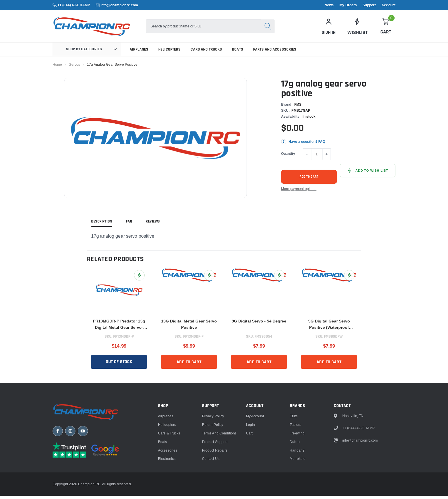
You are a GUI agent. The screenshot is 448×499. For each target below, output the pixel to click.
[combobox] (203, 28)
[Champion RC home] (87, 474)
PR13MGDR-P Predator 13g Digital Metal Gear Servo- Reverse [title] (119, 328)
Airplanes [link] (139, 52)
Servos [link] (74, 67)
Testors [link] (295, 486)
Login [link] (250, 486)
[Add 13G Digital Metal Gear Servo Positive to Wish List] (209, 278)
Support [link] (369, 5)
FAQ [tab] (129, 225)
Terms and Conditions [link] (219, 495)
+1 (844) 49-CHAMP (73, 5)
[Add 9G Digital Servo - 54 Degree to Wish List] (279, 278)
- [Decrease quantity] (307, 157)
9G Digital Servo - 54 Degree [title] (259, 324)
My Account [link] (255, 478)
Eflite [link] (294, 478)
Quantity (288, 156)
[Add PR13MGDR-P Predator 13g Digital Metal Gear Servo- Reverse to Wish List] (139, 278)
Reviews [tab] (153, 225)
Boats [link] (237, 52)
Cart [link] (249, 495)
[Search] (268, 28)
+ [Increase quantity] (326, 157)
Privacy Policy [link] (213, 478)
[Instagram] (70, 493)
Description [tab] (101, 225)
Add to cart (309, 180)
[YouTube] (83, 493)
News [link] (329, 5)
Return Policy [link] (212, 486)
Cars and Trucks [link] (206, 52)
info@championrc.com (119, 5)
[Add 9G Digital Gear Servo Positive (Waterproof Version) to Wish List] (349, 278)
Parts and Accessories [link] (275, 52)
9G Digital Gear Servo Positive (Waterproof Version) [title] (329, 328)
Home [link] (57, 67)
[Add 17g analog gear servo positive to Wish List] (367, 174)
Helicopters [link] (169, 52)
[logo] (98, 28)
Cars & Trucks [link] (169, 495)
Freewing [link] (297, 495)
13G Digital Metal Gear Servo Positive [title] (189, 327)
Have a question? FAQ (307, 145)
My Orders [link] (348, 5)
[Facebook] (58, 493)
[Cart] (385, 27)
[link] (357, 28)
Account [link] (388, 5)
